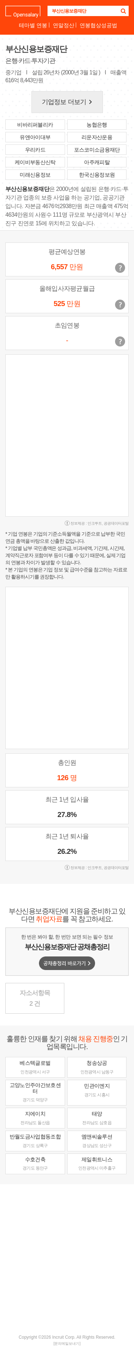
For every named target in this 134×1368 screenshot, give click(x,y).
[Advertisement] (67, 1258)
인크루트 (95, 523)
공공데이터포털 (116, 523)
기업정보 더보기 (68, 102)
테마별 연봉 (33, 25)
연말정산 (63, 25)
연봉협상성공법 (98, 25)
